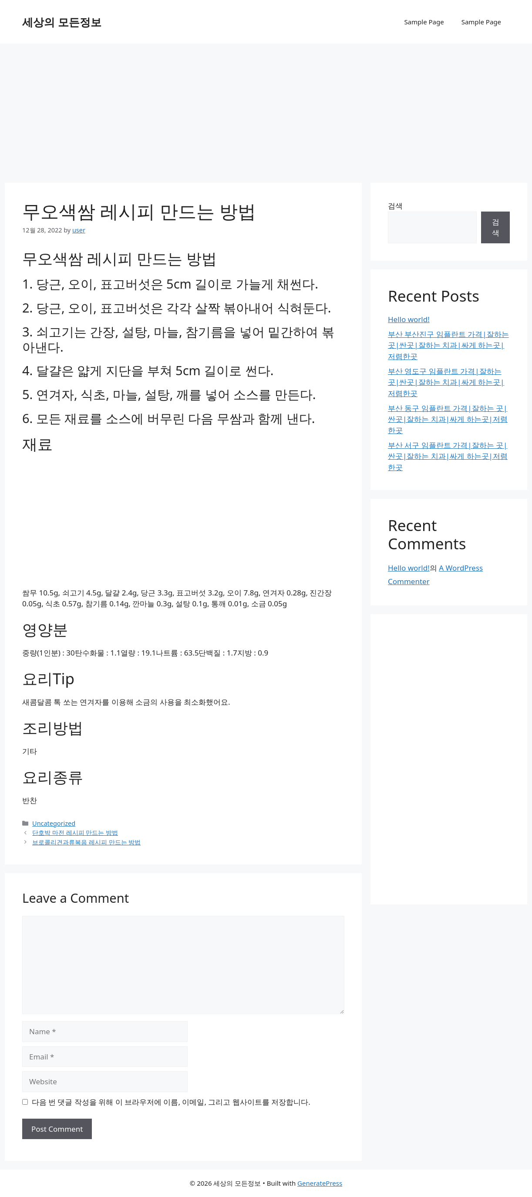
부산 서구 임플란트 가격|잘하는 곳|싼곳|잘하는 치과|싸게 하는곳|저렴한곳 (448, 456)
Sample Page (424, 21)
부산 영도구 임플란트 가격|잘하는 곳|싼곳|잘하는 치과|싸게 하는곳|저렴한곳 (446, 382)
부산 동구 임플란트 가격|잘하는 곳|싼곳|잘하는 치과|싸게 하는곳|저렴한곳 (448, 419)
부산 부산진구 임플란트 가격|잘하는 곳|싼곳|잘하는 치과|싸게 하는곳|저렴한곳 (448, 345)
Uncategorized (53, 823)
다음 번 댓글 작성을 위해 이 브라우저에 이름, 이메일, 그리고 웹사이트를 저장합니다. (171, 1102)
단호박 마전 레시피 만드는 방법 (75, 832)
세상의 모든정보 (61, 21)
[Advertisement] (266, 109)
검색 (395, 206)
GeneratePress (319, 1183)
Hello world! (409, 319)
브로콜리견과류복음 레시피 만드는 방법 (86, 842)
